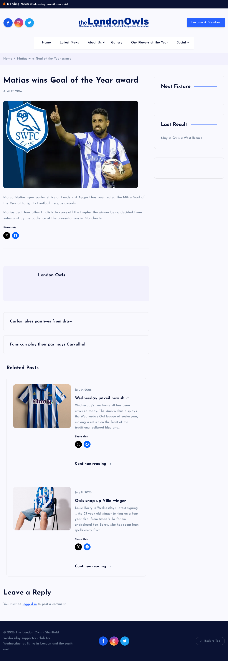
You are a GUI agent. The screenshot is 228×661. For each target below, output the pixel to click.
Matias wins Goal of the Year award (44, 58)
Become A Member (205, 22)
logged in (30, 604)
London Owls (51, 275)
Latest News (69, 42)
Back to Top (210, 641)
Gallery (116, 42)
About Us (95, 42)
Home (46, 42)
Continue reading (93, 464)
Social (181, 42)
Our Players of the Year (149, 42)
